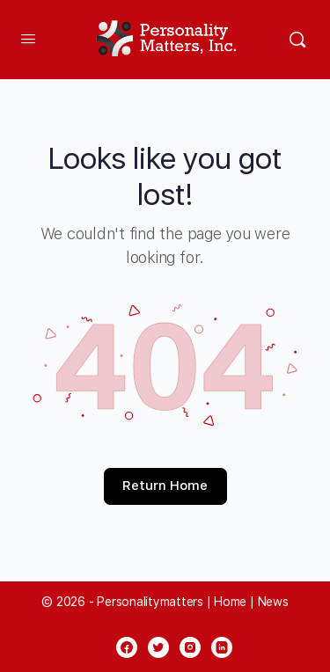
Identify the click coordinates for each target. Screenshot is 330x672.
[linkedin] (221, 647)
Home (230, 602)
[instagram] (190, 647)
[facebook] (126, 647)
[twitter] (158, 647)
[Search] (297, 39)
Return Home (165, 485)
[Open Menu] (28, 38)
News (273, 602)
